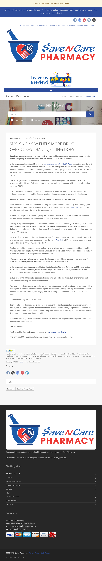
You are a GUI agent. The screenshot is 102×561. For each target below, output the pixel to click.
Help (33, 25)
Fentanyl (10, 389)
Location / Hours (68, 25)
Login (93, 25)
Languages (24, 25)
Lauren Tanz (74, 208)
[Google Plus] (11, 557)
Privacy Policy (11, 500)
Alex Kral (59, 240)
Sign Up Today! (83, 25)
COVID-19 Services (13, 485)
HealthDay (22, 362)
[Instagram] (89, 20)
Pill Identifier (42, 25)
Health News (18, 120)
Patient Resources (76, 97)
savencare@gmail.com (17, 529)
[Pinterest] (84, 20)
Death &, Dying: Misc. (24, 389)
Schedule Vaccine (13, 474)
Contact (9, 489)
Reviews (9, 477)
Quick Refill (55, 25)
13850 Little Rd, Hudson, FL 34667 (19, 10)
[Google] (79, 20)
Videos (36, 120)
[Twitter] (94, 20)
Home (64, 97)
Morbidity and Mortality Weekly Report (58, 164)
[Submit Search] (90, 114)
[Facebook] (75, 20)
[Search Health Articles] (47, 114)
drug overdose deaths (57, 332)
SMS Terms (10, 504)
